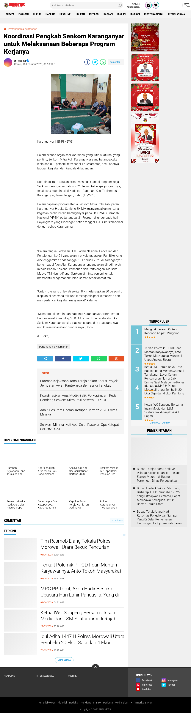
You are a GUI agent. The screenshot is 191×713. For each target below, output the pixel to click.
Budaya (10, 14)
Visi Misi (62, 702)
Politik (72, 675)
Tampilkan (117, 520)
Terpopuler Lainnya (159, 423)
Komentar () (116, 62)
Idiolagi (108, 14)
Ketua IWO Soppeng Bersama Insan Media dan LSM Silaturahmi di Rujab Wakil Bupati (78, 619)
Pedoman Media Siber (115, 702)
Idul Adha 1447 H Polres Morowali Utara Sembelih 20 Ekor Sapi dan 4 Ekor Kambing (82, 643)
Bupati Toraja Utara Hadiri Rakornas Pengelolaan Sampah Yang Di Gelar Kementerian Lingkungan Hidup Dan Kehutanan (159, 517)
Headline (65, 14)
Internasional (177, 14)
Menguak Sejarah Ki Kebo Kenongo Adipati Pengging (161, 331)
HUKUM (37, 14)
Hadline (50, 14)
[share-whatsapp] (103, 62)
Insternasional (154, 14)
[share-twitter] (95, 62)
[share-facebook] (87, 62)
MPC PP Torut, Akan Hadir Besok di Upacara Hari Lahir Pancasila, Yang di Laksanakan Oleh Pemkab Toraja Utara (81, 595)
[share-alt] (45, 358)
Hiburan (80, 14)
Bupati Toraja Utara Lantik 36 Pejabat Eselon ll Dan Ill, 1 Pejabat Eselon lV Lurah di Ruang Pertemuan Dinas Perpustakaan (159, 474)
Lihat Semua (64, 660)
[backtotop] (95, 667)
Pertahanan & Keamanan (22, 28)
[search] (86, 5)
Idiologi (135, 14)
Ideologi (94, 14)
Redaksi (73, 702)
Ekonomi (23, 14)
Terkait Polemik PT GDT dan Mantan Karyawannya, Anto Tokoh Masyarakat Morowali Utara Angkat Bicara (80, 571)
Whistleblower (47, 702)
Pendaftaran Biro (91, 702)
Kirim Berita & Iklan (142, 702)
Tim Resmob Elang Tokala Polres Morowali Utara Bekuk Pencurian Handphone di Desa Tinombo (75, 547)
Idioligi (121, 14)
